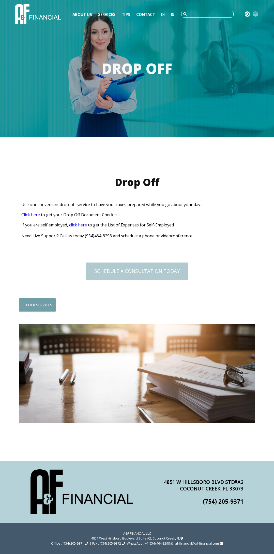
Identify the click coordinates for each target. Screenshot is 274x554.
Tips (126, 14)
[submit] (185, 14)
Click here (30, 215)
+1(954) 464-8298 (159, 543)
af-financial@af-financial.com (199, 543)
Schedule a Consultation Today (137, 271)
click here (78, 225)
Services (106, 14)
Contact (145, 14)
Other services (37, 304)
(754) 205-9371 (223, 501)
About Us (82, 14)
